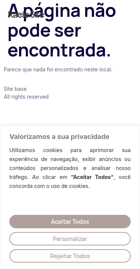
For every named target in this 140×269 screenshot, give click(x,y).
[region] (70, 197)
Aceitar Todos (70, 221)
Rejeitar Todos (70, 256)
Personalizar (70, 239)
